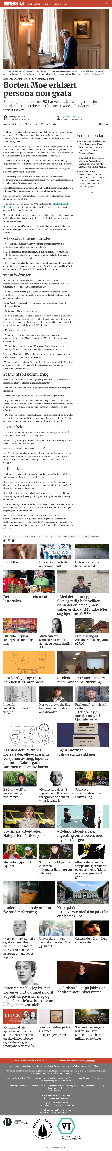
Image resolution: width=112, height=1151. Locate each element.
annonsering (90, 1061)
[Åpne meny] (106, 3)
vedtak (83, 536)
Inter (66, 4)
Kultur (37, 4)
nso (14, 536)
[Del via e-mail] (106, 124)
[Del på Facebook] (99, 124)
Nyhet (29, 4)
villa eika (43, 536)
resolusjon (95, 536)
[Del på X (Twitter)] (103, 124)
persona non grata (27, 536)
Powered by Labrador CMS (56, 1148)
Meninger (47, 4)
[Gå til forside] (14, 3)
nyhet (7, 536)
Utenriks (57, 4)
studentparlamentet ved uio (64, 536)
